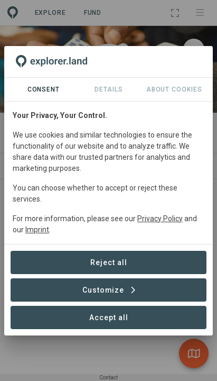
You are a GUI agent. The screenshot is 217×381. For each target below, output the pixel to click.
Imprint (37, 229)
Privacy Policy (160, 218)
